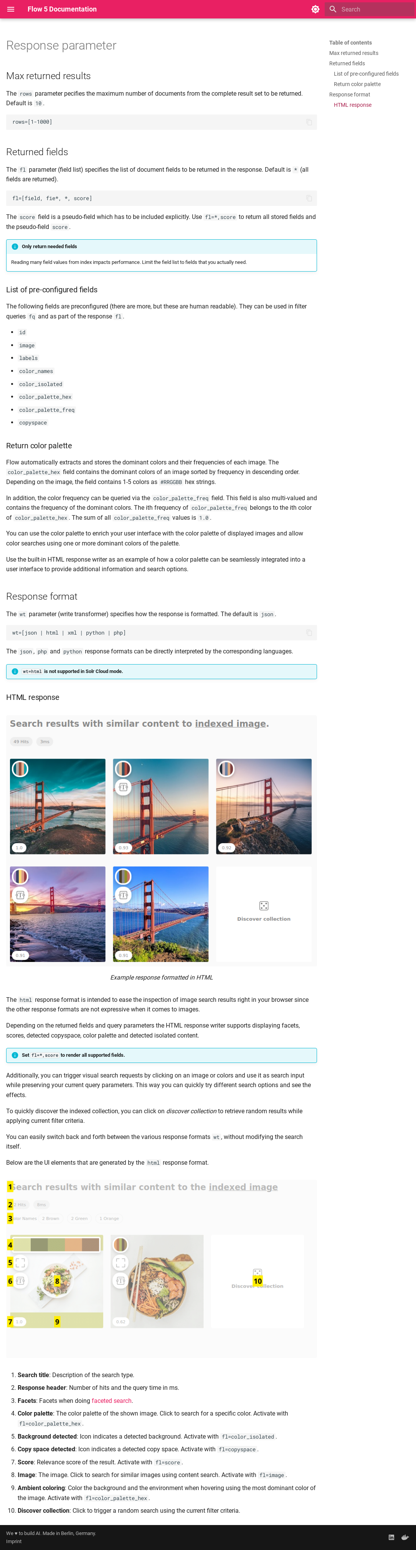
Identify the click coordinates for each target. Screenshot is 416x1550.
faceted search (112, 1400)
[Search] (369, 9)
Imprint (13, 1541)
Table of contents (350, 43)
